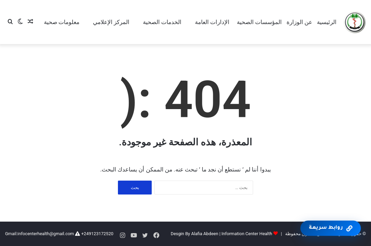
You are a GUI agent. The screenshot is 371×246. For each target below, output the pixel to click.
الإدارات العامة (212, 22)
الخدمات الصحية (162, 22)
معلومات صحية (61, 22)
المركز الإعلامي (111, 22)
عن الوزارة (299, 22)
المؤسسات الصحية (259, 22)
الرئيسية (327, 22)
